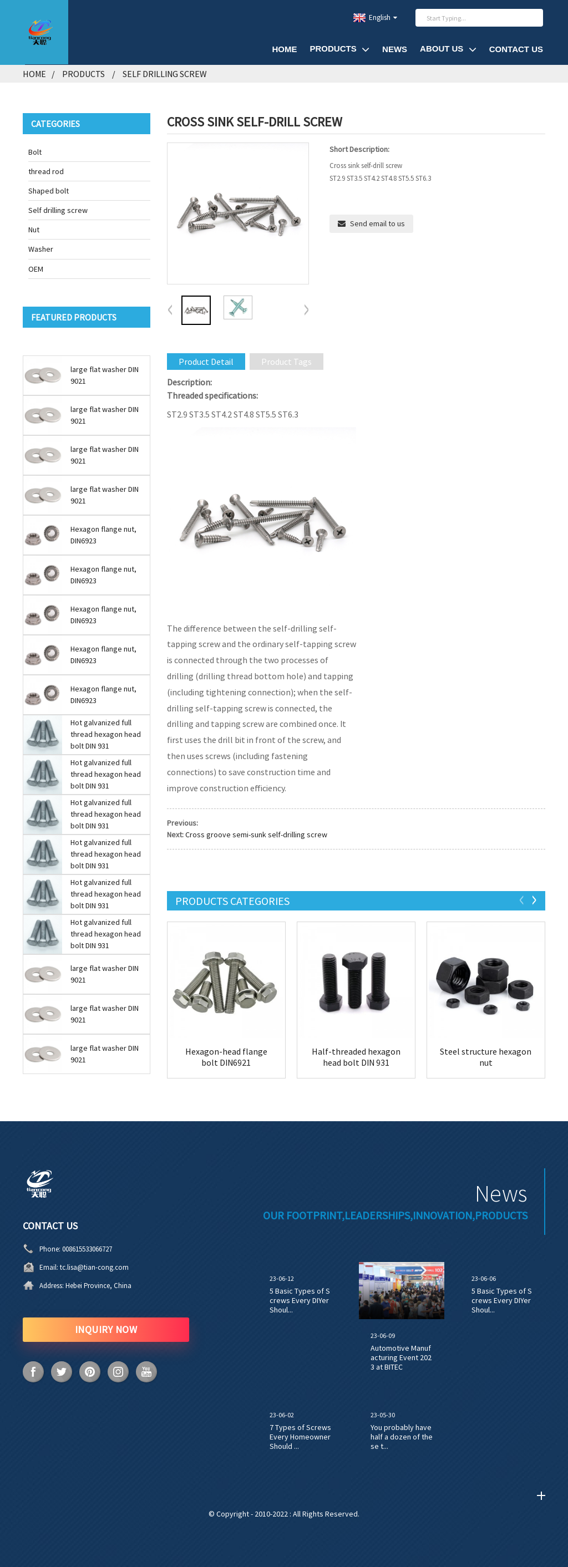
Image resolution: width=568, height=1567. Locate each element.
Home (284, 49)
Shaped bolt (48, 191)
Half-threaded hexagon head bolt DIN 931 (356, 1056)
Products (339, 49)
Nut (33, 230)
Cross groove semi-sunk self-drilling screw (256, 835)
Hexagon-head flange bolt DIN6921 (226, 1056)
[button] (306, 310)
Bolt (35, 152)
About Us (448, 49)
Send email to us (377, 223)
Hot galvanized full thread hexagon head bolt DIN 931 (105, 734)
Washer (40, 249)
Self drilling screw (165, 73)
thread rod (46, 171)
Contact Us (516, 49)
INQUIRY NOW (106, 1329)
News (394, 49)
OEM (35, 269)
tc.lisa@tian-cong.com (94, 1267)
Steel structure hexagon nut (485, 1056)
